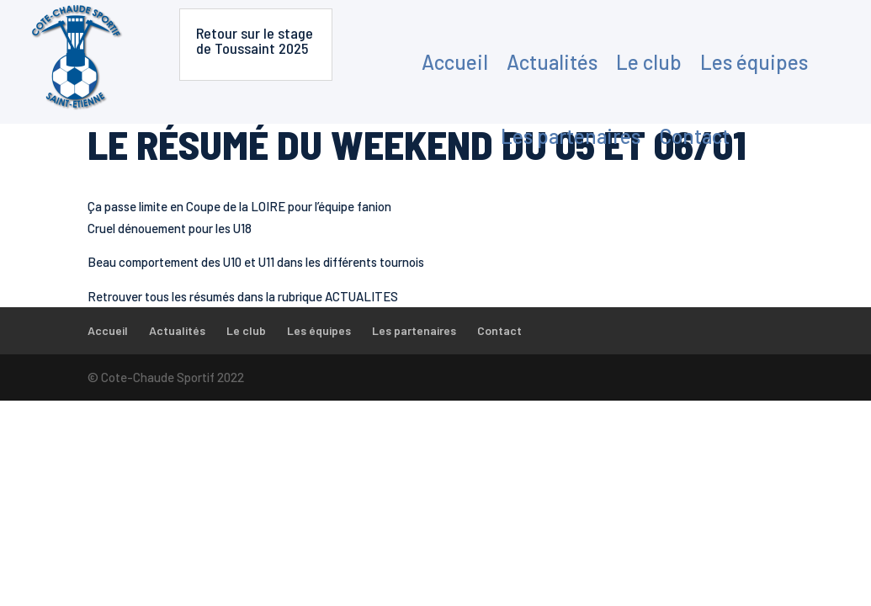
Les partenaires (570, 136)
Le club (649, 62)
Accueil (455, 62)
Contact (694, 136)
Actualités (552, 62)
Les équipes (754, 62)
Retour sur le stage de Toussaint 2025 (254, 40)
